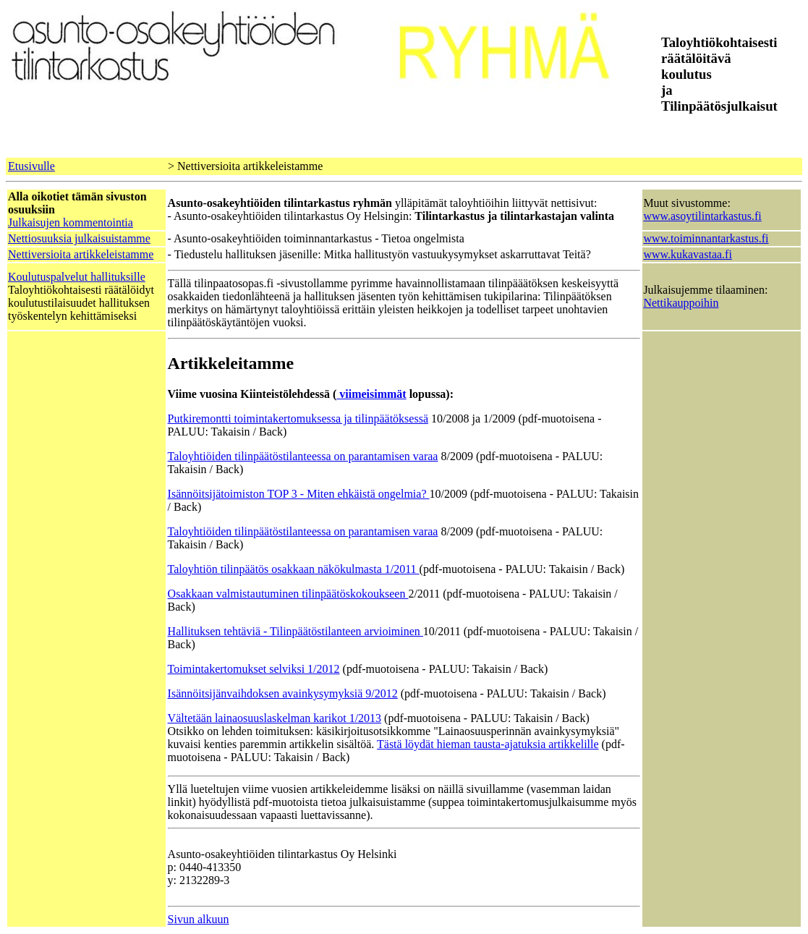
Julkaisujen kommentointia (70, 222)
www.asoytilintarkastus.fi (702, 216)
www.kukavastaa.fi (687, 254)
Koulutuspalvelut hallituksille (76, 277)
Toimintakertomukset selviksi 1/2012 (254, 669)
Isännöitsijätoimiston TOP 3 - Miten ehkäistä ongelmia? (299, 494)
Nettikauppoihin (680, 303)
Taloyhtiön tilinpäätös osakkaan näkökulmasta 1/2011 (294, 569)
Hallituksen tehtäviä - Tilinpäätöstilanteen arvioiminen (295, 631)
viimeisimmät (371, 394)
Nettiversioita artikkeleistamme (80, 254)
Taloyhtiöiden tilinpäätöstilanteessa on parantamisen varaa (303, 456)
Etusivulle (31, 166)
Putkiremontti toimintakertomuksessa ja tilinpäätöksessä (298, 418)
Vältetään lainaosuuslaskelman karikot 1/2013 (274, 718)
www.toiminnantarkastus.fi (705, 238)
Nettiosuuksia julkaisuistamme (79, 238)
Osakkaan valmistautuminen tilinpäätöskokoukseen (288, 593)
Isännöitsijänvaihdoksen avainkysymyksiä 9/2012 (283, 693)
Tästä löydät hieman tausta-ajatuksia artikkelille (488, 744)
